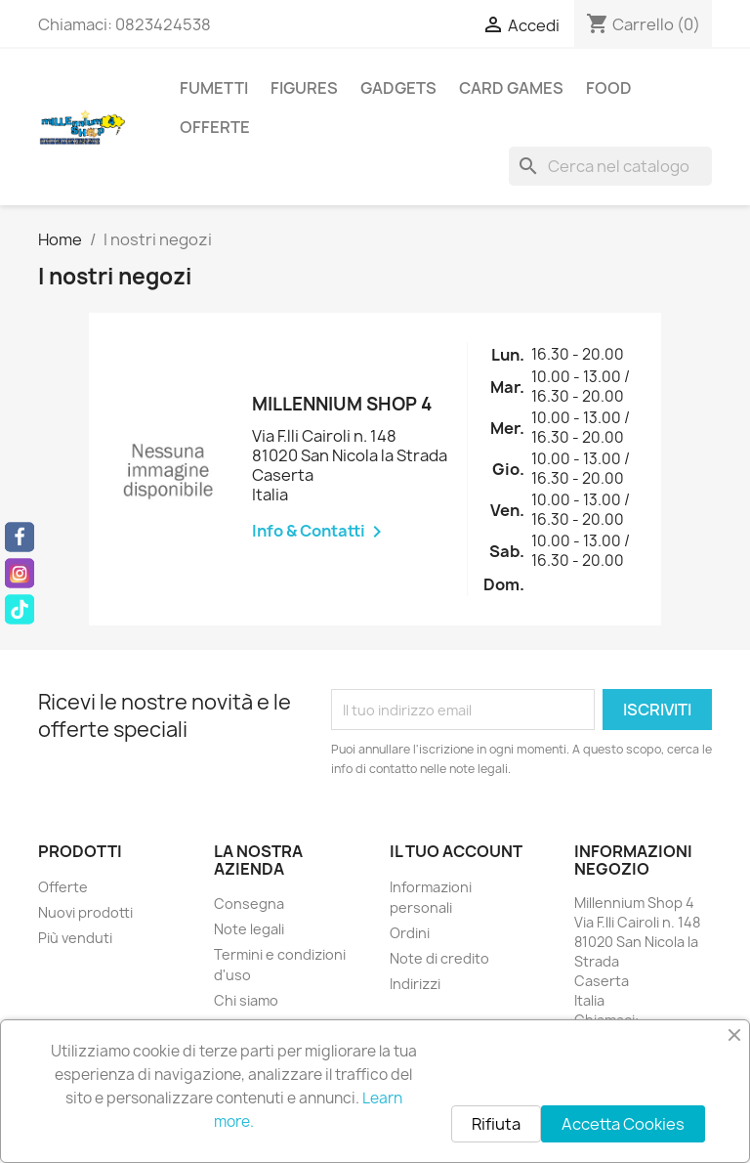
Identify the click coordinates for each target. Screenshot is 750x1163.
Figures (304, 88)
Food (609, 88)
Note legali (249, 929)
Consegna (249, 903)
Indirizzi (415, 983)
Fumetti (214, 88)
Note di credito (439, 958)
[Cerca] (610, 166)
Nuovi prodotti (85, 912)
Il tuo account (456, 851)
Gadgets (398, 88)
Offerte (215, 127)
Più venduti (75, 937)
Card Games (511, 88)
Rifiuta (496, 1124)
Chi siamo (246, 1000)
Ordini (410, 933)
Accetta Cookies (623, 1124)
